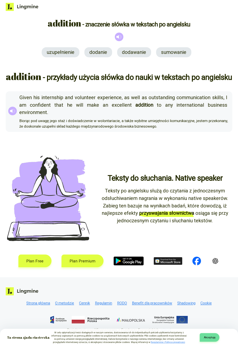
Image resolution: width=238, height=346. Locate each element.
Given (25, 97)
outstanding (162, 97)
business (217, 105)
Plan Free (34, 261)
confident (40, 105)
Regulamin (103, 303)
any (169, 105)
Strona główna (38, 303)
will (79, 105)
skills (217, 97)
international (190, 105)
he (69, 105)
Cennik (84, 303)
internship (52, 97)
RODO (122, 303)
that (58, 105)
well (135, 97)
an (105, 105)
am (22, 105)
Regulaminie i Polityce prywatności (168, 342)
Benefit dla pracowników (152, 303)
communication (193, 97)
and (69, 97)
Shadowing (186, 303)
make (93, 105)
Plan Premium (82, 261)
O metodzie (64, 303)
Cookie (206, 303)
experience (109, 97)
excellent (122, 105)
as (126, 97)
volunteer (85, 97)
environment (33, 112)
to (159, 105)
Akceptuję (209, 337)
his (36, 97)
